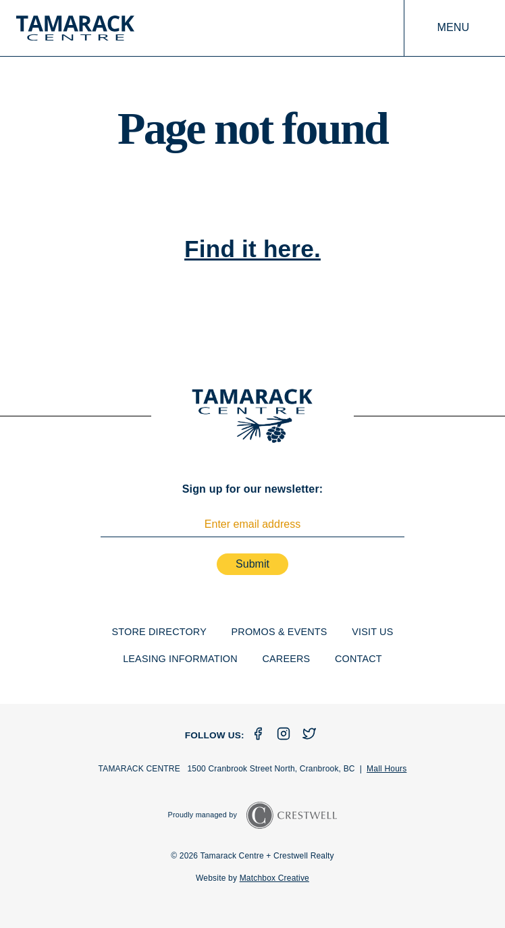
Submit (252, 564)
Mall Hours (386, 768)
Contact (358, 658)
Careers (286, 658)
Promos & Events (279, 631)
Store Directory (159, 631)
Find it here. (252, 249)
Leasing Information (180, 658)
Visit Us (372, 631)
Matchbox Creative (274, 878)
